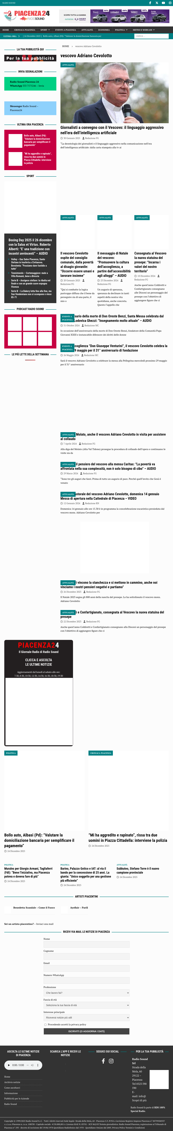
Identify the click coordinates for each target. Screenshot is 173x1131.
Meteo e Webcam (142, 30)
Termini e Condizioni (135, 1127)
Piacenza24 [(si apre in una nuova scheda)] (16, 110)
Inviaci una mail (44, 923)
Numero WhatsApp (54, 975)
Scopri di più (139, 1100)
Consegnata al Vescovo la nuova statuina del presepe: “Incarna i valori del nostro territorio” (150, 262)
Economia (104, 30)
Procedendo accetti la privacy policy (67, 1024)
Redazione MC (92, 325)
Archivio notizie (12, 1082)
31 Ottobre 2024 (72, 325)
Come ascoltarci (12, 1087)
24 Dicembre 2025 (16, 851)
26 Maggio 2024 (71, 355)
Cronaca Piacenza (24, 30)
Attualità (87, 30)
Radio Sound (9, 3)
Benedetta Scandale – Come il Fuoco (34, 907)
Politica (120, 30)
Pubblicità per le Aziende (16, 1098)
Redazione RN (92, 503)
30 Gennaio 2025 (72, 138)
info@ (142, 1096)
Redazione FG (92, 138)
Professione (50, 987)
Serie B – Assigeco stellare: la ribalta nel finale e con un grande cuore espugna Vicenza (30, 283)
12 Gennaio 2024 (72, 503)
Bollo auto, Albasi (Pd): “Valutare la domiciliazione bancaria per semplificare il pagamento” (39, 840)
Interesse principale (54, 1012)
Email (47, 963)
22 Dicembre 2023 (72, 621)
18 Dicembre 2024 (146, 276)
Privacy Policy (118, 1127)
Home (6, 30)
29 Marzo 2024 (71, 473)
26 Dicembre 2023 (72, 591)
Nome (47, 938)
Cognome (49, 950)
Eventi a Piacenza (65, 30)
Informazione (11, 1093)
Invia (41, 85)
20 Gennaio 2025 (72, 280)
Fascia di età (50, 999)
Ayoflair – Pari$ (79, 907)
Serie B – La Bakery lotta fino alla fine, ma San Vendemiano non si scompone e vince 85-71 (31, 294)
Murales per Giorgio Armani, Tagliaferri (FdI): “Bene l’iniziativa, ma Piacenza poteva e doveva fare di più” (28, 872)
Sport (44, 30)
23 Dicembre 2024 (109, 280)
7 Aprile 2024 (70, 443)
